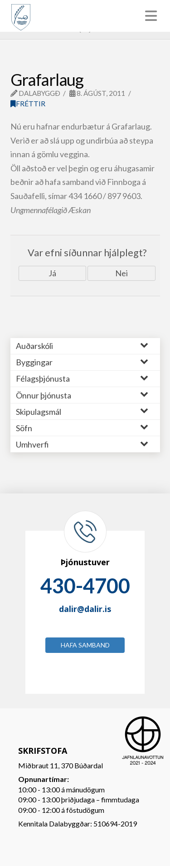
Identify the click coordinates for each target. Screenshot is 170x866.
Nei (121, 273)
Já (52, 273)
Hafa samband (85, 645)
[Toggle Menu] (85, 16)
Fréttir (27, 104)
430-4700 (85, 585)
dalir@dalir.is (85, 608)
